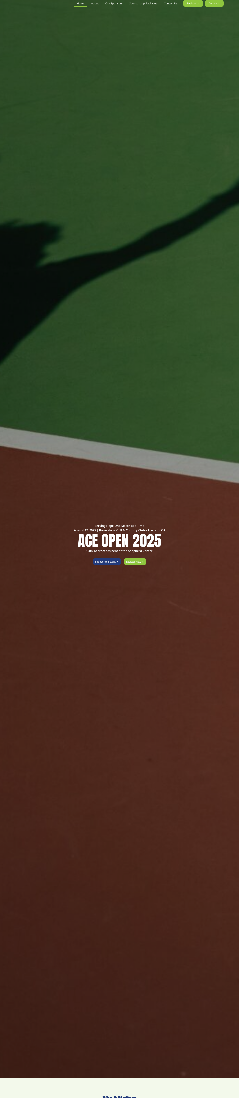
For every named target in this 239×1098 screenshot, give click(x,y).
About (95, 7)
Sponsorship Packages (143, 7)
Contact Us (170, 7)
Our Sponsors (113, 7)
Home (80, 7)
